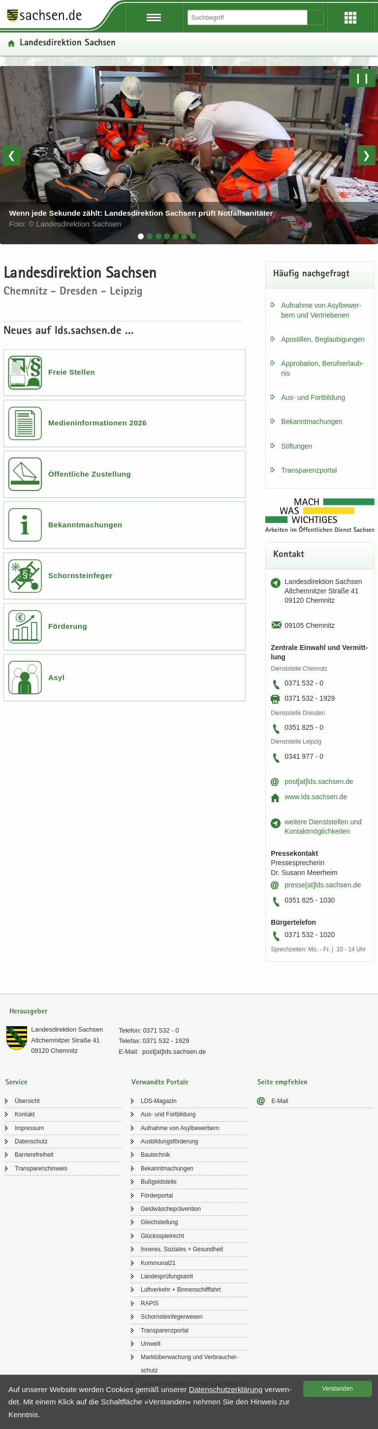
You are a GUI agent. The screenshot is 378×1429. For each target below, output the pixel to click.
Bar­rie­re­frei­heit (34, 1154)
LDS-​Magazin (159, 1101)
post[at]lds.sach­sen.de (318, 781)
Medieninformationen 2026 (97, 423)
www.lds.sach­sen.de (315, 797)
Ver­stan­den (337, 1388)
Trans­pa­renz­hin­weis (41, 1168)
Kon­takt (25, 1114)
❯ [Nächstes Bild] (366, 155)
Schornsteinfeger (80, 575)
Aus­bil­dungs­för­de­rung (169, 1141)
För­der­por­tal (157, 1195)
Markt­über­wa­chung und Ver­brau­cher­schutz (189, 1363)
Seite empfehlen (282, 1082)
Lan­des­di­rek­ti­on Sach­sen (67, 1029)
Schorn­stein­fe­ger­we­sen (171, 1316)
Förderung (67, 626)
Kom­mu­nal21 (158, 1263)
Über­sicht (27, 1101)
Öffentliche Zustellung (89, 474)
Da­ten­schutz (31, 1141)
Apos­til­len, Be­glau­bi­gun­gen (323, 339)
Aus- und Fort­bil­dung (313, 397)
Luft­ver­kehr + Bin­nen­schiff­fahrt (181, 1289)
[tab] (141, 236)
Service (16, 1082)
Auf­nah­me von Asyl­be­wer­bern (180, 1128)
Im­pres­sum (29, 1128)
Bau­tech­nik (155, 1154)
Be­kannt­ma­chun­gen (312, 421)
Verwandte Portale (160, 1082)
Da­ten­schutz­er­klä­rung (226, 1389)
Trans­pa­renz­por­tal (309, 470)
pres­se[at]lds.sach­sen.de (322, 885)
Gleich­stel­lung (159, 1222)
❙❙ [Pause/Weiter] (362, 77)
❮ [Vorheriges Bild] (11, 155)
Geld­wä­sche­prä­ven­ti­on (171, 1208)
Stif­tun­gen (296, 446)
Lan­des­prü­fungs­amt (167, 1276)
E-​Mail (280, 1101)
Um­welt (150, 1343)
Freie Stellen (71, 372)
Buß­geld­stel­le (159, 1181)
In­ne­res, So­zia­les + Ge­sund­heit (182, 1249)
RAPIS (149, 1303)
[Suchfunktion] (248, 17)
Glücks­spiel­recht (162, 1236)
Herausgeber (28, 1011)
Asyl (56, 677)
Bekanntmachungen (85, 524)
